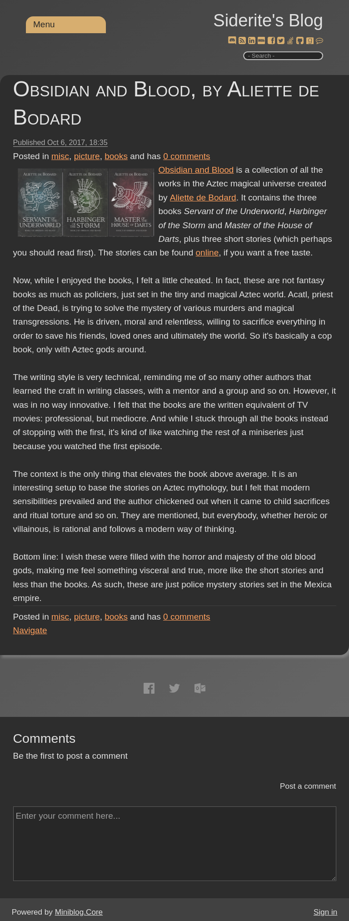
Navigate (30, 630)
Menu (44, 24)
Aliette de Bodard (203, 197)
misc (60, 156)
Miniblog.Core (79, 912)
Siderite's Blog (268, 20)
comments (186, 156)
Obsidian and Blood (196, 170)
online (207, 252)
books (116, 156)
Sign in (325, 912)
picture (87, 156)
